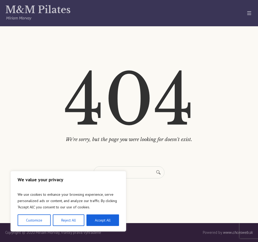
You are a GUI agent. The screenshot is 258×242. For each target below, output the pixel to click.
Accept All (103, 220)
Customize (34, 220)
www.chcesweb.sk (238, 232)
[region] (68, 201)
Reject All (68, 220)
